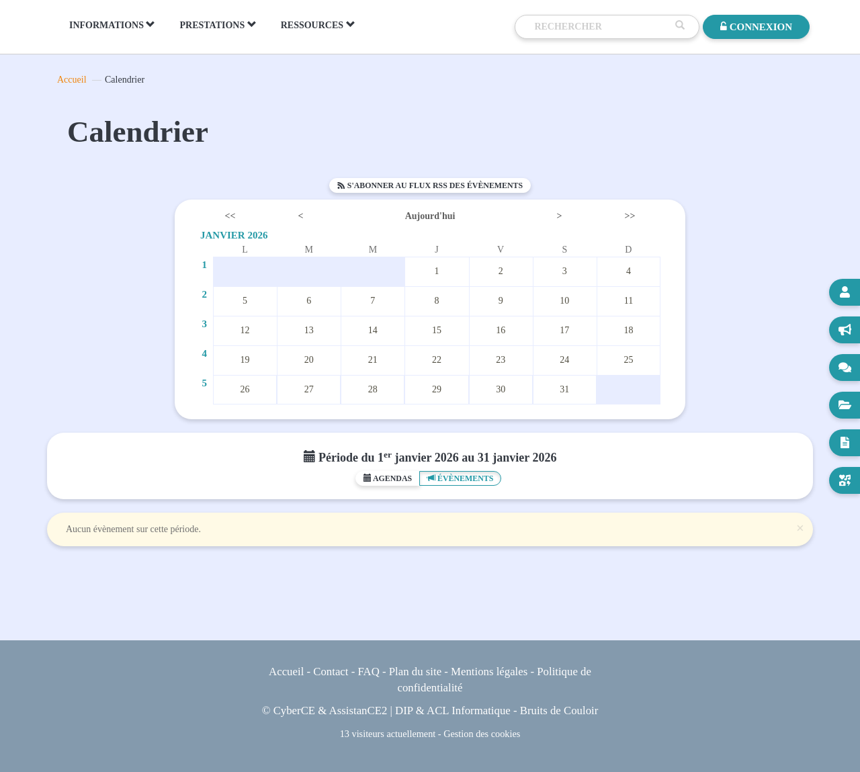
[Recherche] (601, 26)
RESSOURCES (318, 24)
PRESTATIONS (217, 24)
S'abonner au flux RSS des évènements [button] (430, 185)
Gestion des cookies (481, 733)
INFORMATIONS (112, 24)
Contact (330, 671)
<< (230, 216)
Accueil (72, 80)
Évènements (460, 478)
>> (630, 216)
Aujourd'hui (430, 216)
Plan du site (415, 671)
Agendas (387, 478)
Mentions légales (489, 671)
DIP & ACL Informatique (453, 710)
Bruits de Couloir (559, 710)
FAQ (368, 671)
